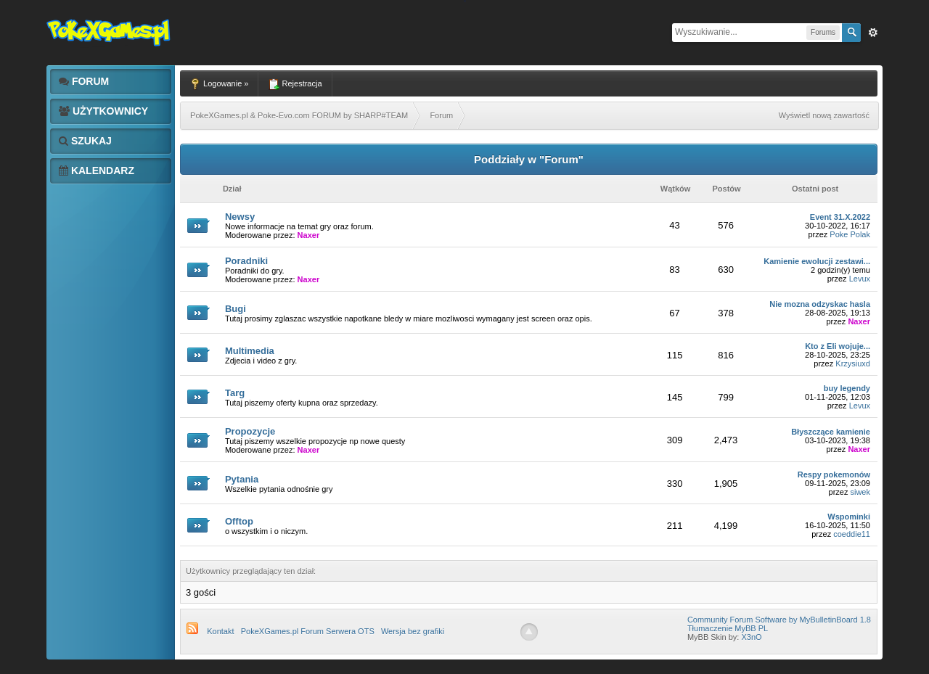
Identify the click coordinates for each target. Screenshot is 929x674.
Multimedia (249, 350)
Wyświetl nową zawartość (824, 115)
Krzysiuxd (852, 363)
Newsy (240, 216)
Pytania (241, 479)
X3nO (751, 637)
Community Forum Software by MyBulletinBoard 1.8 (779, 619)
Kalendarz (96, 170)
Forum (84, 81)
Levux (859, 278)
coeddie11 (851, 534)
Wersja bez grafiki (412, 631)
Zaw (873, 32)
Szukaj (85, 141)
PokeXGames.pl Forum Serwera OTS (308, 631)
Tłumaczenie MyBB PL (727, 628)
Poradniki (246, 260)
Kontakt (220, 631)
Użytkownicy (103, 111)
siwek (860, 492)
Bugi (235, 308)
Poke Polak (850, 234)
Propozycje (250, 431)
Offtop (239, 521)
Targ (235, 392)
